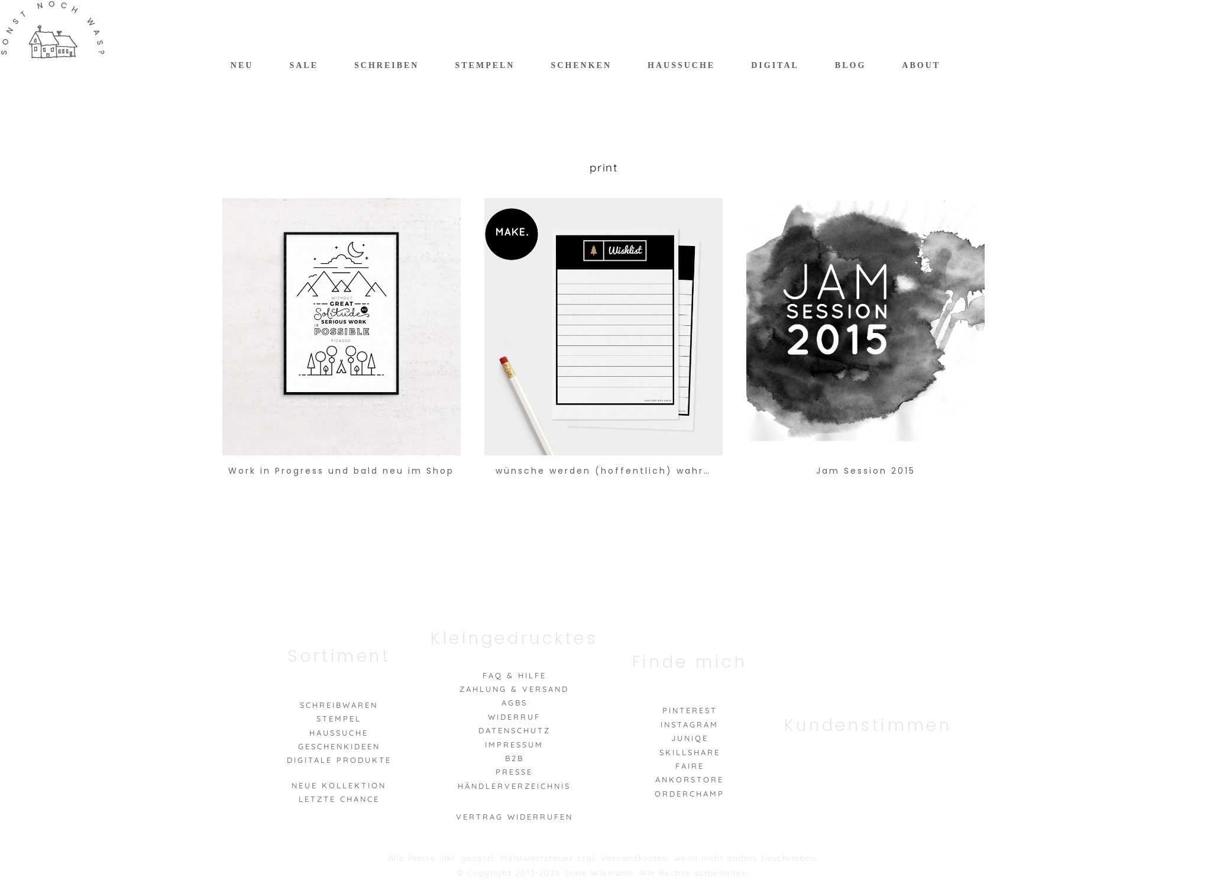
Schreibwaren (339, 705)
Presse (514, 771)
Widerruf (514, 716)
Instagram (690, 724)
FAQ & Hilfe (514, 675)
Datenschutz (514, 730)
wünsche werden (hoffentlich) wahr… (603, 471)
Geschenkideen (339, 746)
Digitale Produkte (339, 760)
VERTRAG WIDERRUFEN (514, 816)
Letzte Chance (339, 799)
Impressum (514, 744)
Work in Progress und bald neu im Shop (341, 471)
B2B (514, 758)
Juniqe (689, 738)
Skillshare (689, 752)
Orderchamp (689, 793)
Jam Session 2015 (865, 471)
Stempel (338, 718)
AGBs (514, 702)
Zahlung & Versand (514, 689)
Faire (689, 766)
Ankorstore (689, 779)
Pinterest (689, 710)
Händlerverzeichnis (514, 786)
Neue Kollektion (339, 785)
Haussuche (338, 732)
